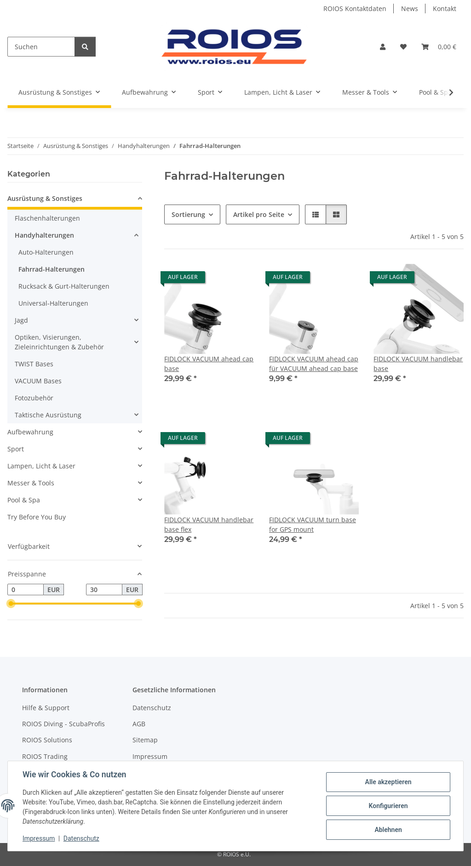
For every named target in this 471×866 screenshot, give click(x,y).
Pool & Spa (23, 500)
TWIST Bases (34, 363)
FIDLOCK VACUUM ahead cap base (208, 363)
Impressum (39, 838)
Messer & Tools (30, 483)
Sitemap (145, 739)
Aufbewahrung (30, 431)
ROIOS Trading (45, 756)
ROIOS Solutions (47, 739)
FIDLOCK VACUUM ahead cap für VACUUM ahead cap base (313, 363)
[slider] (11, 604)
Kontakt (444, 8)
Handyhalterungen (44, 235)
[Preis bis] (104, 590)
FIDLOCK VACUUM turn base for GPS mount (312, 524)
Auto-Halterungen (46, 252)
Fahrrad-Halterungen (51, 269)
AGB (138, 723)
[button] (383, 47)
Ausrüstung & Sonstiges (44, 198)
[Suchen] (41, 47)
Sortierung (188, 214)
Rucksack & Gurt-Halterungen (63, 286)
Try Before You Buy (36, 517)
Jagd (21, 320)
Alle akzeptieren (388, 782)
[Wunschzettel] (403, 47)
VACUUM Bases (38, 380)
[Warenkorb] (439, 47)
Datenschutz (81, 838)
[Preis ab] (25, 590)
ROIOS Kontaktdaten (354, 8)
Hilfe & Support (45, 707)
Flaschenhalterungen (47, 218)
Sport (15, 448)
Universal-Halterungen (53, 303)
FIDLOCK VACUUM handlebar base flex (208, 524)
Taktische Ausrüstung (48, 414)
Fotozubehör (34, 397)
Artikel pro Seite (258, 214)
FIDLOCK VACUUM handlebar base (418, 363)
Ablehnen (388, 829)
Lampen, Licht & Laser (41, 465)
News (409, 8)
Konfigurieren (388, 805)
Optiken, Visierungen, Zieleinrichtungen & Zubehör (59, 342)
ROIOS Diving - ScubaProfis (63, 723)
